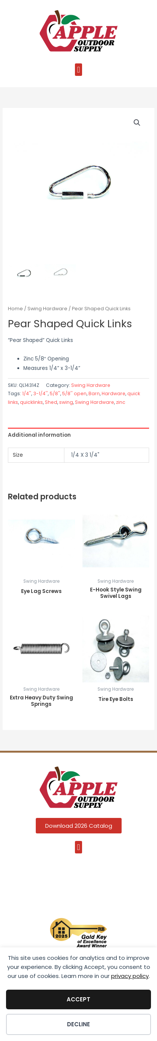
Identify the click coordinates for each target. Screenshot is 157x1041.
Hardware (113, 393)
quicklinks (31, 402)
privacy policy (130, 976)
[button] (78, 69)
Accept (78, 999)
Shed (51, 402)
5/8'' (55, 393)
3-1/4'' (40, 393)
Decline (78, 1024)
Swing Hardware (47, 308)
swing (66, 402)
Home (15, 308)
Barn (94, 393)
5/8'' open (74, 393)
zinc (120, 402)
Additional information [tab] (39, 435)
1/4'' (26, 393)
